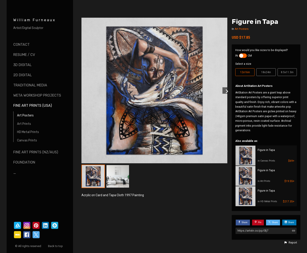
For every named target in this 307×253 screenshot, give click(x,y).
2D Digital (22, 75)
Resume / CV (24, 55)
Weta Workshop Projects (37, 95)
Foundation (24, 162)
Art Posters (25, 115)
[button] (290, 242)
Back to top (56, 246)
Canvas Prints (27, 140)
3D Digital (22, 65)
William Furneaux (34, 20)
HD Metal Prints (28, 132)
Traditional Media (30, 85)
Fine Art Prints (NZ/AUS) (35, 152)
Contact (21, 44)
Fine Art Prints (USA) (32, 105)
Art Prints (24, 124)
